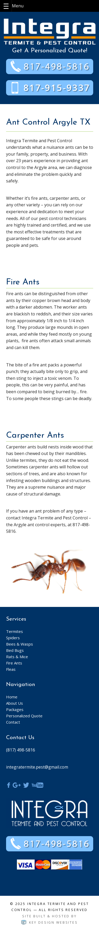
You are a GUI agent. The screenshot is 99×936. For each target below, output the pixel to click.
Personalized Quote (24, 715)
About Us (14, 703)
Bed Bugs (15, 650)
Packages (14, 709)
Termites (14, 631)
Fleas (11, 669)
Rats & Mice (17, 656)
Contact (13, 722)
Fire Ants (14, 663)
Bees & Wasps (19, 644)
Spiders (13, 637)
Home (11, 696)
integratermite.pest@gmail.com (37, 767)
